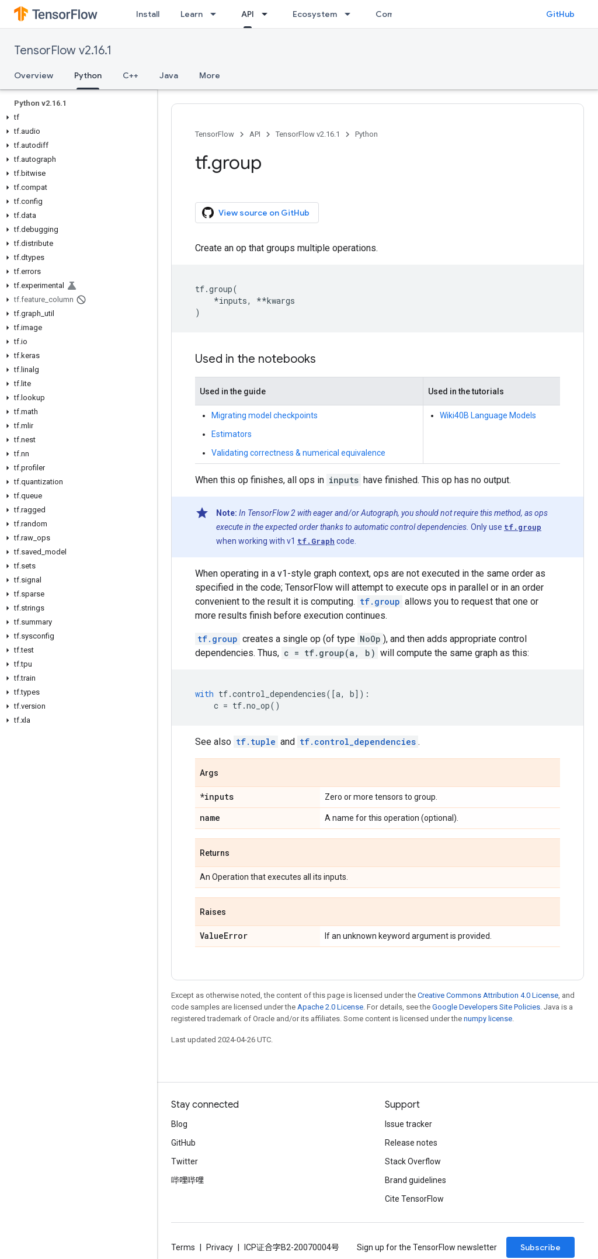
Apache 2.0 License (330, 1007)
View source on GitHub (256, 212)
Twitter (184, 1161)
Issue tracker (408, 1124)
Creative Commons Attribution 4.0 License (488, 995)
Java (168, 75)
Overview (33, 75)
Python (366, 134)
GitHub (560, 14)
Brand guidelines (415, 1180)
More (209, 75)
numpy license (488, 1018)
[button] (76, 117)
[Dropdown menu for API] (268, 14)
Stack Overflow (413, 1161)
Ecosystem (315, 14)
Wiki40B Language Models (488, 415)
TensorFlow (214, 134)
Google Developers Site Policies (486, 1007)
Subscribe (540, 1247)
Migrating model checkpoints (264, 415)
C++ (130, 75)
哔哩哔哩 (187, 1180)
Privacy (219, 1247)
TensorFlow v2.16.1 (63, 50)
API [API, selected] (247, 14)
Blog (179, 1124)
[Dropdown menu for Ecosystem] (351, 14)
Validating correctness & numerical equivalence (298, 452)
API (254, 134)
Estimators (231, 434)
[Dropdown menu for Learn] (217, 14)
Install (147, 14)
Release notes (411, 1142)
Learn (191, 14)
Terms (183, 1247)
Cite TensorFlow (414, 1198)
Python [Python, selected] (88, 75)
